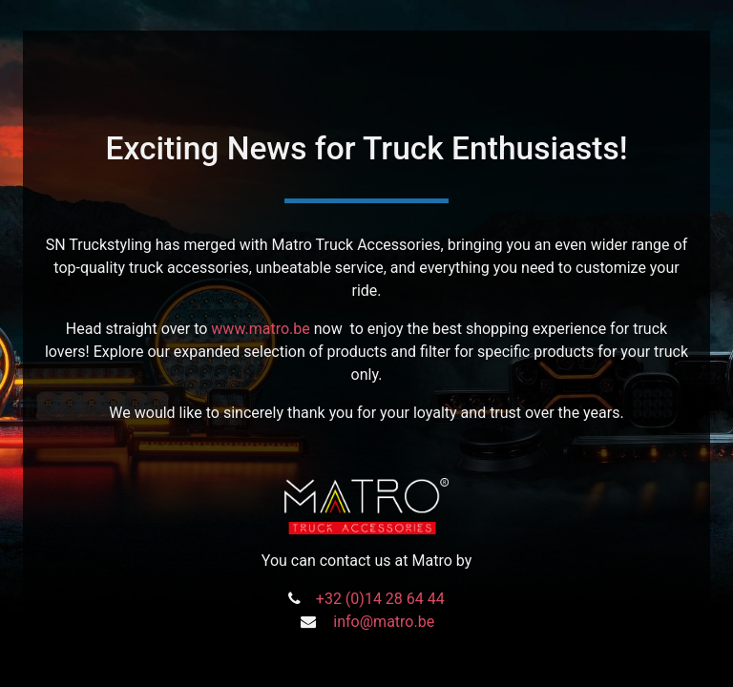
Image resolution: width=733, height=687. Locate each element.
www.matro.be (260, 329)
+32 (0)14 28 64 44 (380, 599)
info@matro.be (383, 622)
